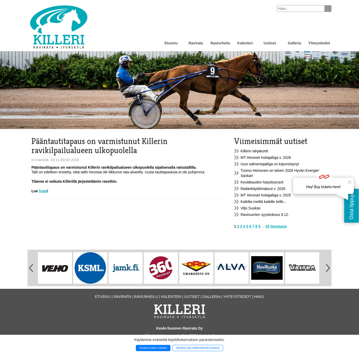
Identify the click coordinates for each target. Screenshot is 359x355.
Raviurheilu (220, 43)
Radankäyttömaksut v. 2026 (263, 189)
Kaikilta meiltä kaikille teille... (264, 202)
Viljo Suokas (251, 208)
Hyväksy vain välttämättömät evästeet (198, 347)
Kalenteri (245, 43)
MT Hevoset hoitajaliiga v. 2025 (266, 195)
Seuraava (278, 226)
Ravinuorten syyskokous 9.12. (265, 215)
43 (267, 226)
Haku (259, 297)
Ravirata (196, 43)
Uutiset (270, 43)
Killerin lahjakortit (254, 151)
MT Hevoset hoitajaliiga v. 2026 (266, 157)
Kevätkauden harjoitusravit (262, 182)
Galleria (294, 43)
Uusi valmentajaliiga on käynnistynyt (270, 164)
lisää (43, 191)
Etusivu (171, 43)
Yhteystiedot (319, 43)
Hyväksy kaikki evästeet (153, 347)
